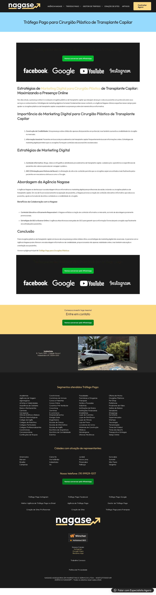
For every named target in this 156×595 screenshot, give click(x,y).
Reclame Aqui (78, 556)
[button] (132, 590)
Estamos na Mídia (78, 558)
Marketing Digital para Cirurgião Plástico (73, 88)
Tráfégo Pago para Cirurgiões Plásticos (54, 251)
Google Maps (78, 554)
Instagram (78, 552)
